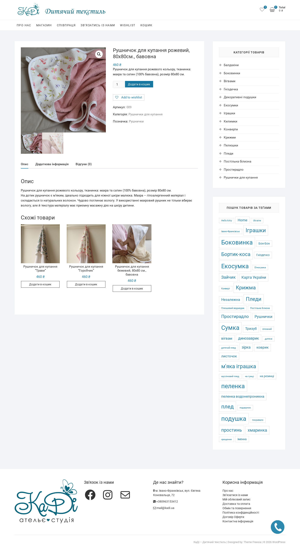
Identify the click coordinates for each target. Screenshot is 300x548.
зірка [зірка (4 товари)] (246, 347)
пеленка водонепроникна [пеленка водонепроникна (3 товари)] (242, 396)
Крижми (230, 137)
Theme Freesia (252, 542)
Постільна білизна (237, 161)
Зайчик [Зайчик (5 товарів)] (228, 277)
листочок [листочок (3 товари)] (229, 356)
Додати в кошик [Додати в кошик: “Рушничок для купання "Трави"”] (40, 284)
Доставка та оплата (236, 503)
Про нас (24, 25)
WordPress (278, 542)
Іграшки (229, 113)
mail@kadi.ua (163, 508)
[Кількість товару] (118, 84)
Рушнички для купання (145, 114)
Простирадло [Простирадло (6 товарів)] (235, 316)
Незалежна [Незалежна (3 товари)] (230, 300)
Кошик (146, 25)
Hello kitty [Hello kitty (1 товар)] (226, 220)
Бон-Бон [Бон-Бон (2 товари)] (264, 243)
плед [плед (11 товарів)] (227, 406)
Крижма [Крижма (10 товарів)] (246, 288)
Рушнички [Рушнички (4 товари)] (263, 316)
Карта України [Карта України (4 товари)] (253, 277)
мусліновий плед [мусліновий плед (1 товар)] (230, 376)
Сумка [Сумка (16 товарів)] (230, 327)
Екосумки (231, 105)
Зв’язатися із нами (235, 495)
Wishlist (127, 25)
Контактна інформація (237, 521)
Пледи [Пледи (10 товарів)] (253, 299)
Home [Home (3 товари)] (242, 220)
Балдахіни (231, 65)
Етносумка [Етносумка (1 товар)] (260, 267)
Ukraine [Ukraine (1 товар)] (257, 220)
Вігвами (229, 81)
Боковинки (232, 73)
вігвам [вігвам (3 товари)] (226, 338)
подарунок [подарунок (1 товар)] (245, 407)
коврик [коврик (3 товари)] (262, 347)
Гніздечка (231, 89)
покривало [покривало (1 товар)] (257, 420)
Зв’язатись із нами (98, 25)
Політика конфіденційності (240, 512)
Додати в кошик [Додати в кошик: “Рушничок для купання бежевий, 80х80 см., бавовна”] (132, 288)
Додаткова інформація (52, 164)
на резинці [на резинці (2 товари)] (267, 376)
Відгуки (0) (84, 164)
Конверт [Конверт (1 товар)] (225, 288)
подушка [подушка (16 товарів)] (233, 418)
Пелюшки (231, 145)
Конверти (231, 129)
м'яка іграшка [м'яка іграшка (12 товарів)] (238, 366)
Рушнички (136, 121)
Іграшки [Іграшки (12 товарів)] (256, 230)
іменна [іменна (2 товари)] (242, 439)
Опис (24, 164)
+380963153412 (165, 501)
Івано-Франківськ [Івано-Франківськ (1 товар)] (230, 231)
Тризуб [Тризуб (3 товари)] (251, 329)
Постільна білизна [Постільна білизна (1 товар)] (260, 308)
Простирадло (234, 169)
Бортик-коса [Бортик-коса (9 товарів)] (235, 254)
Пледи (228, 153)
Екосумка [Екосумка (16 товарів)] (235, 266)
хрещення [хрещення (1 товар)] (226, 439)
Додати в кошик (139, 84)
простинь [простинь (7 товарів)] (231, 430)
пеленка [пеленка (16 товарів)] (233, 386)
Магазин (44, 25)
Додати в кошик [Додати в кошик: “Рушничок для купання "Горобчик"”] (86, 284)
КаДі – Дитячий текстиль (210, 542)
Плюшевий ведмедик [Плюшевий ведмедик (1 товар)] (232, 308)
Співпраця (66, 25)
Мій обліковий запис (236, 499)
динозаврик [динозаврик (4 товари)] (248, 338)
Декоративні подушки (240, 97)
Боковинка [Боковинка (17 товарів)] (237, 242)
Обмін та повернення (236, 508)
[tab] (24, 164)
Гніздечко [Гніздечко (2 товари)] (263, 255)
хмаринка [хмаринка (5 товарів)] (257, 430)
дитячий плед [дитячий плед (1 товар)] (228, 347)
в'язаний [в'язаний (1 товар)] (267, 329)
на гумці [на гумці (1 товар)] (249, 376)
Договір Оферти (233, 517)
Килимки (230, 121)
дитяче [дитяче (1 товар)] (268, 339)
